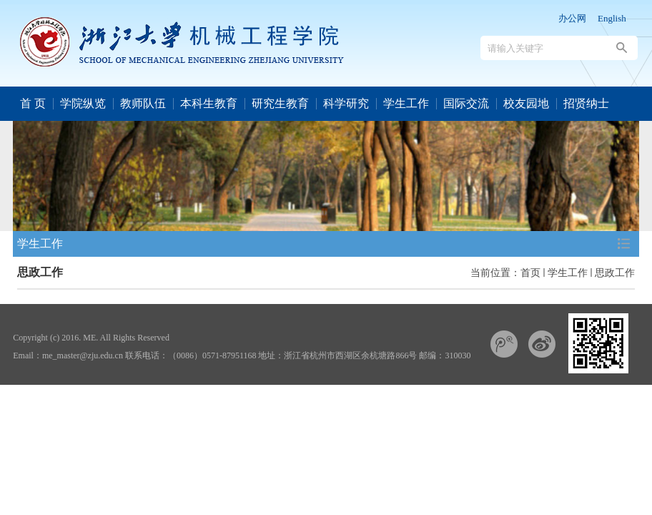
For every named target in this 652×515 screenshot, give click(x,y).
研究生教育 (280, 103)
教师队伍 (143, 103)
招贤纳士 (586, 103)
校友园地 (526, 103)
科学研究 (346, 103)
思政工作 (615, 272)
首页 (530, 272)
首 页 (33, 103)
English (612, 18)
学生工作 (406, 103)
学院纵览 (83, 103)
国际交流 (466, 103)
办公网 (572, 18)
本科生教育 (208, 103)
